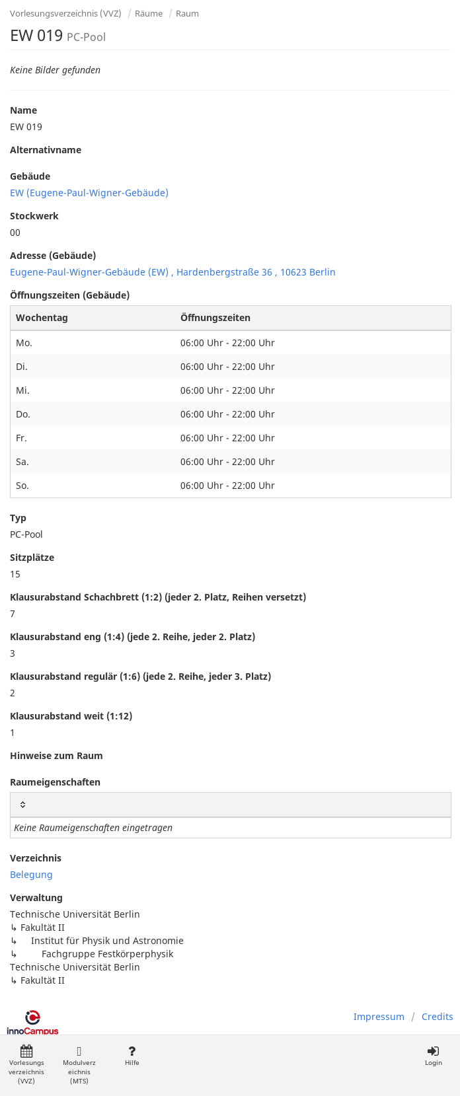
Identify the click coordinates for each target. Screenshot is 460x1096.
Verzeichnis (35, 858)
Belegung (31, 874)
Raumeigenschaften (55, 782)
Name (23, 110)
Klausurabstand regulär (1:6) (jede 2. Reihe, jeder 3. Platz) (140, 676)
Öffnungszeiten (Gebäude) (70, 295)
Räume (149, 13)
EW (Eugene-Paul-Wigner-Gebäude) (89, 192)
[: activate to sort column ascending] (231, 805)
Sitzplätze (32, 557)
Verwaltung (36, 897)
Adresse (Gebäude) (53, 255)
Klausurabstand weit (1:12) (71, 716)
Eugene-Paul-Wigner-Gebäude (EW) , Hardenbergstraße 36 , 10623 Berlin (173, 272)
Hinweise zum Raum (56, 755)
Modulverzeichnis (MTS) (79, 1065)
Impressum (379, 1016)
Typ (18, 517)
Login (433, 1056)
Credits (437, 1016)
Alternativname (45, 149)
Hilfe (131, 1056)
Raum (187, 13)
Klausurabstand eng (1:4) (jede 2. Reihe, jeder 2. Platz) (132, 636)
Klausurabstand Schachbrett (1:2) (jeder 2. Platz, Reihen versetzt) (158, 597)
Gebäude (30, 176)
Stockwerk (34, 215)
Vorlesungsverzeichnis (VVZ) (66, 13)
